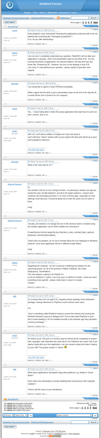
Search (42, 13)
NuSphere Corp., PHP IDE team (54, 431)
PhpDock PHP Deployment (42, 18)
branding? (13, 399)
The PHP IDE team (36, 150)
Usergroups (64, 13)
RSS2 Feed (63, 18)
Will (14, 296)
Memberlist (52, 13)
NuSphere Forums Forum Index (16, 18)
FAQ (35, 13)
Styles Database (74, 434)
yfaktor (15, 53)
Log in (74, 13)
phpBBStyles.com (60, 434)
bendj (14, 31)
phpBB (32, 434)
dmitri (14, 131)
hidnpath (14, 84)
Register (27, 13)
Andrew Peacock (15, 184)
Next (96, 22)
